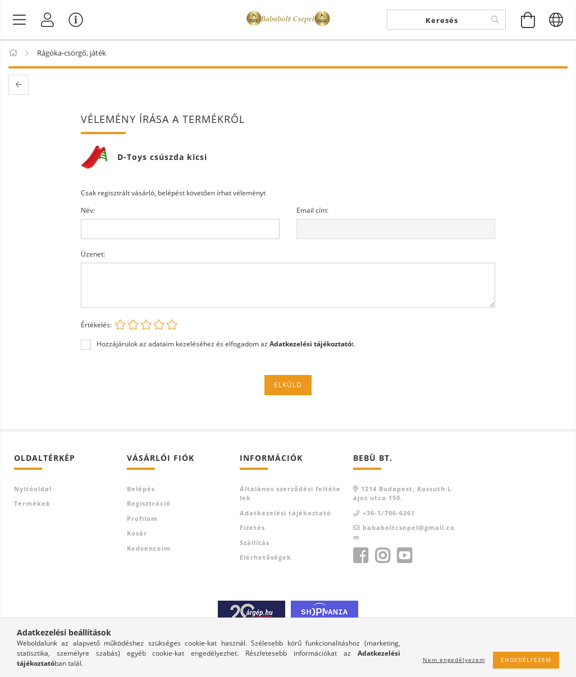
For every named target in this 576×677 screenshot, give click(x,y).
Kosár (137, 533)
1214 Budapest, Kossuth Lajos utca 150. (402, 493)
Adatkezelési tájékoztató (285, 513)
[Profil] (47, 20)
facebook (360, 555)
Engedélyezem (526, 660)
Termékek (32, 503)
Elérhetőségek (265, 557)
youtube (404, 555)
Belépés (141, 488)
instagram (382, 555)
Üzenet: (93, 254)
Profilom (142, 518)
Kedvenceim (149, 548)
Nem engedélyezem (454, 660)
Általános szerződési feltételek (290, 493)
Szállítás (254, 542)
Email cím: (312, 210)
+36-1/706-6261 (389, 513)
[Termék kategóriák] (19, 20)
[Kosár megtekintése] (528, 20)
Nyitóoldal (33, 488)
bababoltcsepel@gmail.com (404, 532)
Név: (88, 210)
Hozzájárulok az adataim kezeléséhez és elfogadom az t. (226, 344)
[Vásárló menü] (76, 20)
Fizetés (252, 527)
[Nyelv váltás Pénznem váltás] (556, 20)
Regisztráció (149, 503)
